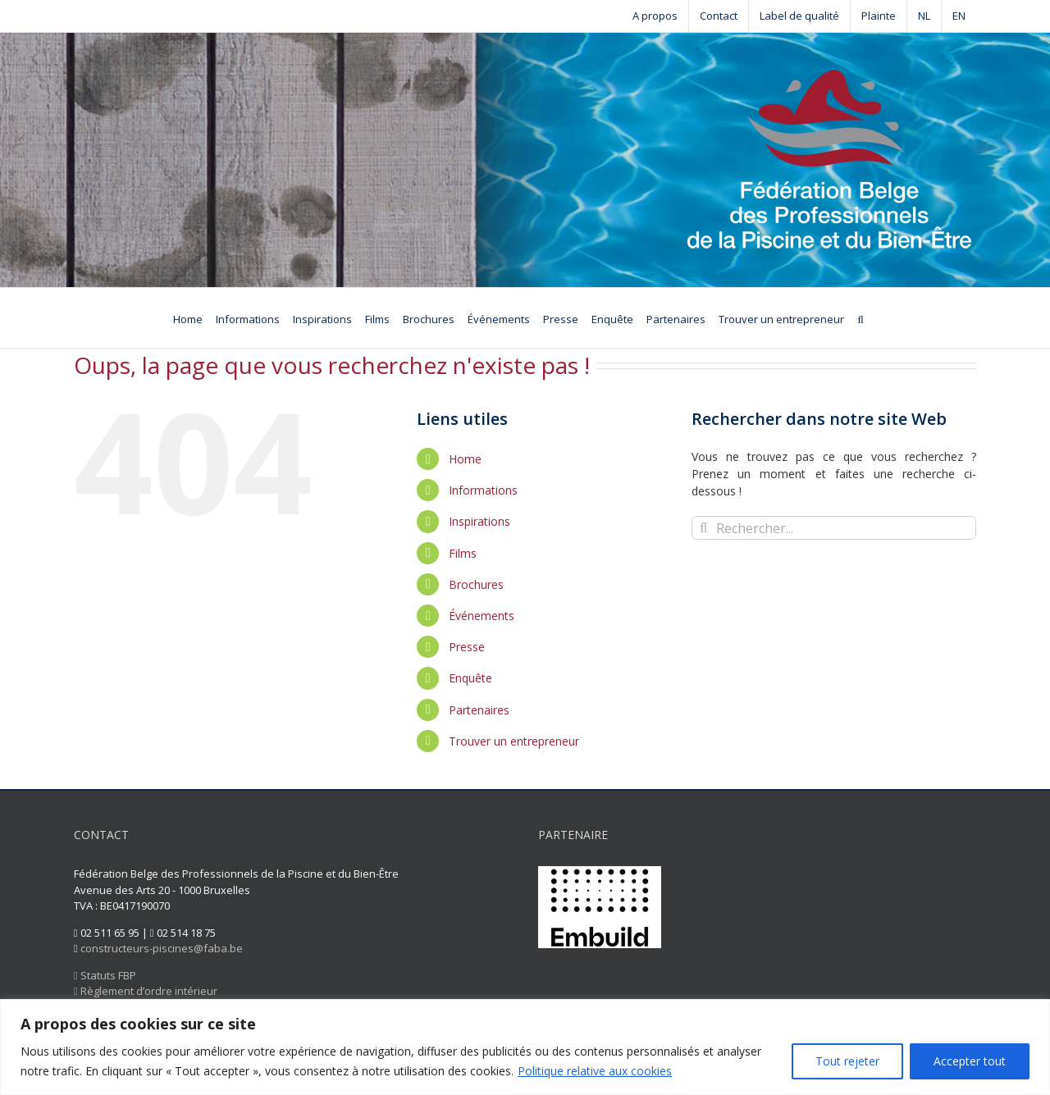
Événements (481, 615)
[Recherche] (860, 318)
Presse (467, 647)
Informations (483, 490)
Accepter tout (970, 1061)
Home (465, 459)
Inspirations (479, 521)
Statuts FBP (105, 975)
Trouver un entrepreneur (514, 741)
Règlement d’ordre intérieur (145, 990)
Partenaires (479, 710)
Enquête (470, 678)
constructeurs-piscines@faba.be (161, 948)
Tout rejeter (847, 1061)
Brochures (476, 584)
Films (463, 553)
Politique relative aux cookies (595, 1071)
